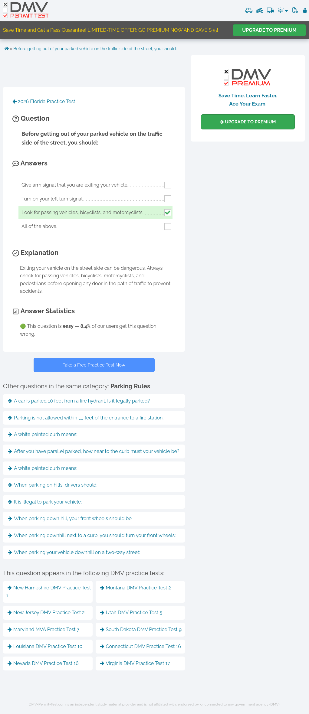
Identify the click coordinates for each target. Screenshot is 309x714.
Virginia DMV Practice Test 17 (135, 663)
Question (30, 118)
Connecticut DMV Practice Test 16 (140, 646)
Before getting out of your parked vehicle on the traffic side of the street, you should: (95, 48)
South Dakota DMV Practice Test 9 (141, 629)
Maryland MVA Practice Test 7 (43, 629)
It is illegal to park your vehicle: (45, 502)
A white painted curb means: (42, 434)
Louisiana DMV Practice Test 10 (45, 646)
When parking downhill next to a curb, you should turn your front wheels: (92, 535)
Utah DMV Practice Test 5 (131, 612)
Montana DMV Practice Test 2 (135, 588)
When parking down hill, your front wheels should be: (70, 518)
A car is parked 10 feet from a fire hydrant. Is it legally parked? (79, 401)
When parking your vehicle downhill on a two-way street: (74, 552)
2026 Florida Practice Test (43, 101)
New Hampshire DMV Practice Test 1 (48, 591)
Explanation (35, 252)
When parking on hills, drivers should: (52, 485)
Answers (30, 163)
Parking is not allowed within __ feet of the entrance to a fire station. (85, 418)
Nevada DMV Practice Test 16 (43, 663)
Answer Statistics (43, 311)
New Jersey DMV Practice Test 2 (46, 612)
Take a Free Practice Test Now (94, 365)
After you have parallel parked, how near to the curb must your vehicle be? (93, 451)
